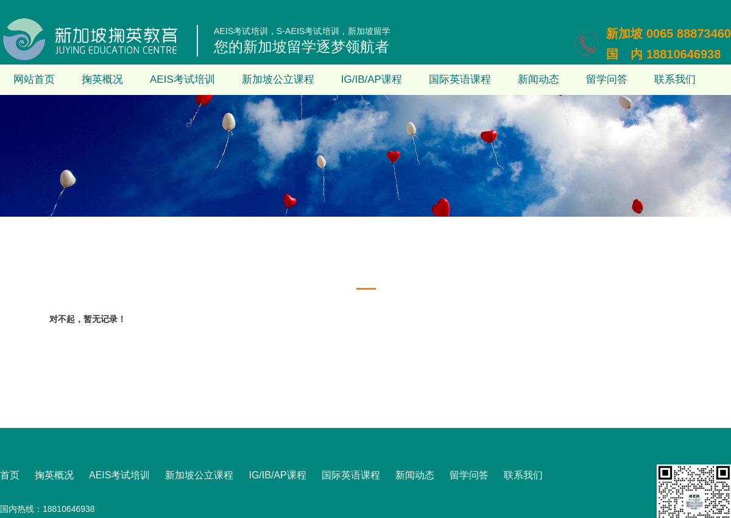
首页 (9, 475)
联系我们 (675, 79)
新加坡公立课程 (278, 79)
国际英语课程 (460, 79)
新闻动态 (538, 79)
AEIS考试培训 (182, 79)
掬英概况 (102, 79)
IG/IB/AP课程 (371, 79)
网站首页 (34, 79)
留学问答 (606, 79)
